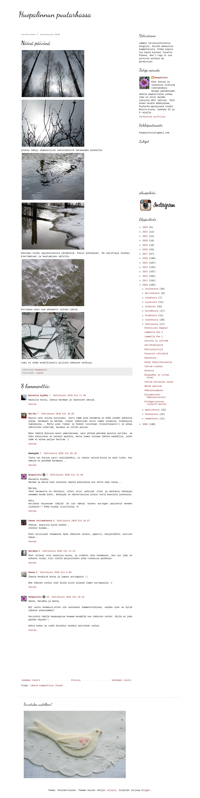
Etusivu (75, 680)
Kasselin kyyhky (38, 395)
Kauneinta (150, 358)
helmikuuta (152, 414)
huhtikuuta (152, 324)
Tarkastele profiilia (152, 117)
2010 (145, 285)
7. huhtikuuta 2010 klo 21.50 (64, 475)
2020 (145, 240)
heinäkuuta (152, 311)
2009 (145, 424)
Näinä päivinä (153, 386)
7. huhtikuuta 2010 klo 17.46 (67, 395)
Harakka (33, 551)
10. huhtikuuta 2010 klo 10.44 (65, 597)
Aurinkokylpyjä (154, 345)
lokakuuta (151, 298)
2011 (145, 280)
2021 (145, 236)
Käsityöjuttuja (154, 349)
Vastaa (32, 404)
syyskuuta (151, 302)
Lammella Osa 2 (154, 332)
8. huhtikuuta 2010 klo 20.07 (71, 520)
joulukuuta (152, 289)
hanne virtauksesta (40, 520)
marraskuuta (153, 293)
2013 (145, 271)
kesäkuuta (151, 315)
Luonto (39, 373)
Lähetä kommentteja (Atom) (46, 685)
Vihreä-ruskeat (154, 366)
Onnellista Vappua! (156, 328)
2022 (145, 232)
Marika (32, 414)
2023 (145, 227)
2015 (145, 263)
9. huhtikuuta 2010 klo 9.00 (53, 572)
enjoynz (111, 790)
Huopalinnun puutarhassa (55, 14)
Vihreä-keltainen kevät (159, 382)
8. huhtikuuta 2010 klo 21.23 (57, 551)
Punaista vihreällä (156, 353)
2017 (145, 254)
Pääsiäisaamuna (154, 390)
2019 (145, 245)
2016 (145, 258)
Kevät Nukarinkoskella (158, 362)
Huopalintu (35, 475)
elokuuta (151, 306)
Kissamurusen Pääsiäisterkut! (156, 396)
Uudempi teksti (31, 680)
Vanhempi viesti (121, 680)
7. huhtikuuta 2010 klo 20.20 (58, 453)
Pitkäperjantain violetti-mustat (156, 403)
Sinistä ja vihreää (156, 341)
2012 (145, 276)
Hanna (31, 572)
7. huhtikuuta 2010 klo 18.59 (55, 414)
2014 (145, 267)
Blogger (146, 790)
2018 (145, 249)
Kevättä (149, 370)
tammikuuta (152, 418)
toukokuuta (152, 320)
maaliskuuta (153, 410)
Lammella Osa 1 (154, 336)
